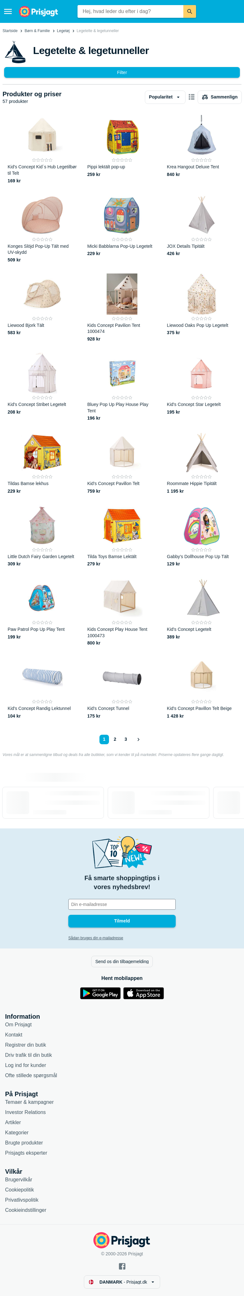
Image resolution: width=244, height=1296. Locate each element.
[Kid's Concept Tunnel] (122, 688)
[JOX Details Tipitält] (201, 228)
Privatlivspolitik (21, 1200)
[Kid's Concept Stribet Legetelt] (42, 387)
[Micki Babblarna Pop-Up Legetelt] (122, 228)
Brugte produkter (24, 1142)
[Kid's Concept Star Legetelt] (201, 387)
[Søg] (189, 11)
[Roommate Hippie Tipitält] (201, 463)
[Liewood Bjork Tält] (42, 308)
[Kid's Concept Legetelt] (201, 611)
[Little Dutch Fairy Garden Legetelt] (42, 536)
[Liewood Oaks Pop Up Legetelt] (201, 308)
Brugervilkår (18, 1179)
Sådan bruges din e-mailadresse (95, 938)
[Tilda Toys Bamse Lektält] (122, 536)
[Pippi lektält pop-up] (122, 149)
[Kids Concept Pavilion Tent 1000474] (122, 308)
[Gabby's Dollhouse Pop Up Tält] (201, 536)
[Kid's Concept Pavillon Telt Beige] (201, 688)
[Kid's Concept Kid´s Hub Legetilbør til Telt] (42, 149)
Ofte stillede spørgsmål (31, 1075)
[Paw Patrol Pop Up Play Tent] (42, 611)
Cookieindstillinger (25, 1210)
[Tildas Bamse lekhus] (42, 463)
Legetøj (63, 31)
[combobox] (130, 11)
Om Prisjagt (18, 1024)
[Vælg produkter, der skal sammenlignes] (219, 97)
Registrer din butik (25, 1045)
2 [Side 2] (115, 739)
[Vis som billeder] (191, 97)
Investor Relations (25, 1112)
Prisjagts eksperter (26, 1153)
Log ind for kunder (25, 1065)
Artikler (13, 1122)
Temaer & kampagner (29, 1102)
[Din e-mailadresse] (122, 904)
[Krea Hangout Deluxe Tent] (201, 149)
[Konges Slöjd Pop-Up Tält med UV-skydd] (42, 228)
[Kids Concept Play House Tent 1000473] (122, 611)
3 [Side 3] (126, 739)
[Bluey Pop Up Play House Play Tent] (122, 387)
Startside (10, 31)
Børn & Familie (37, 31)
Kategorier (17, 1132)
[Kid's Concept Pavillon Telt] (122, 463)
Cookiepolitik (19, 1189)
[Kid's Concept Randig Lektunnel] (42, 688)
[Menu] (8, 11)
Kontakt (13, 1034)
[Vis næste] (138, 739)
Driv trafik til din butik (28, 1055)
